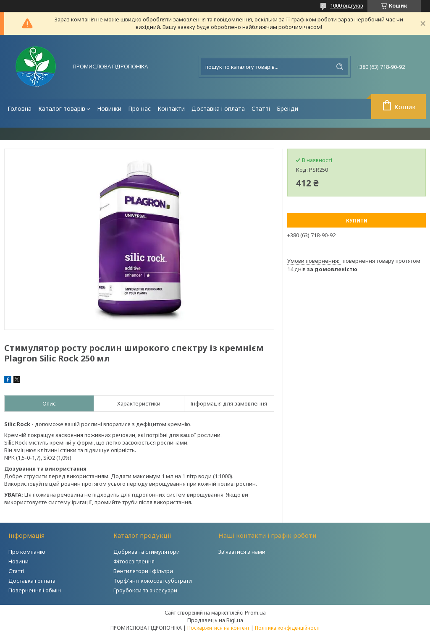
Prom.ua (255, 612)
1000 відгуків (346, 5)
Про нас (139, 109)
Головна (19, 109)
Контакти (171, 109)
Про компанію (26, 551)
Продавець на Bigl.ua (215, 620)
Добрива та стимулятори (146, 551)
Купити (356, 220)
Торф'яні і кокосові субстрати (152, 580)
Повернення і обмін (34, 590)
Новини (18, 561)
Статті (261, 109)
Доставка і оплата (218, 109)
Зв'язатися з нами (241, 551)
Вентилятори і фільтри (143, 571)
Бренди (287, 109)
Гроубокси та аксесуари (145, 590)
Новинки (109, 109)
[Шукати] (339, 66)
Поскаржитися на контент (218, 627)
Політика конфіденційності (287, 627)
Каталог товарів (61, 109)
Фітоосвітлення (134, 561)
